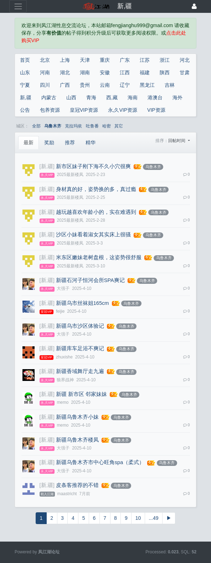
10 (138, 518)
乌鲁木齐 (52, 126)
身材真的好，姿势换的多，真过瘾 (96, 189)
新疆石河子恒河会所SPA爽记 (90, 280)
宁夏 (25, 85)
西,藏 (112, 97)
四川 (45, 85)
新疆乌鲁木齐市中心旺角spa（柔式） (100, 462)
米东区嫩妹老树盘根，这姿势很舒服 (98, 257)
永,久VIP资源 (122, 110)
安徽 (105, 72)
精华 (91, 142)
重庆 (105, 60)
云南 (105, 85)
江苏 (145, 60)
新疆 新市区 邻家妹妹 (81, 394)
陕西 (165, 72)
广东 (125, 60)
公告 (25, 110)
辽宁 (125, 85)
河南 (45, 72)
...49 (153, 518)
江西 (125, 72)
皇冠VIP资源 (84, 110)
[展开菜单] (18, 6)
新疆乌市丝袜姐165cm (82, 303)
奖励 (49, 142)
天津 (85, 60)
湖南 (85, 72)
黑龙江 (147, 85)
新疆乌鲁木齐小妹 (77, 417)
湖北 (65, 72)
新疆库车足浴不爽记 (80, 348)
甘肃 (185, 72)
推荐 (70, 142)
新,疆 (25, 97)
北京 (45, 60)
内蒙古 (48, 97)
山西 (71, 97)
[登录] (194, 6)
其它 (118, 126)
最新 (29, 142)
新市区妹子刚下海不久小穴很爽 (93, 166)
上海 (65, 60)
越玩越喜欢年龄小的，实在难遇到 (96, 212)
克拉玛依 (73, 126)
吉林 (170, 85)
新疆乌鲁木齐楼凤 (77, 440)
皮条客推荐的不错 (77, 485)
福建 (145, 72)
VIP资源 (156, 110)
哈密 (106, 126)
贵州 (85, 85)
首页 (25, 60)
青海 (91, 97)
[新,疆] (47, 166)
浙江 (165, 60)
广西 (65, 85)
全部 (36, 126)
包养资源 (50, 110)
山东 (25, 72)
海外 (177, 97)
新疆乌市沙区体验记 (80, 326)
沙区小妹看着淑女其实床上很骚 (93, 234)
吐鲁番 (92, 126)
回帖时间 (177, 140)
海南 (133, 97)
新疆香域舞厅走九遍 (80, 371)
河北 (185, 60)
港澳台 (155, 97)
